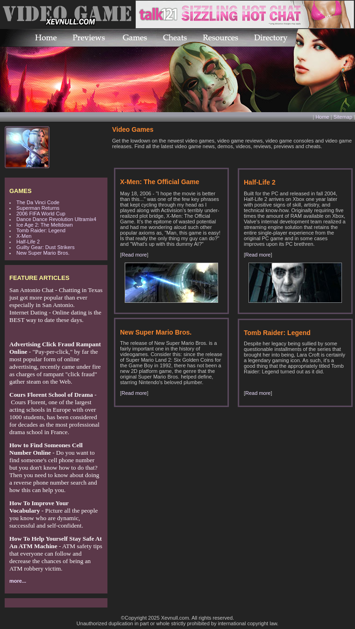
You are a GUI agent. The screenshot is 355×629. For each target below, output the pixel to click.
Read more (134, 254)
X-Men (23, 236)
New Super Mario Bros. (43, 253)
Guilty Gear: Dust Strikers (45, 247)
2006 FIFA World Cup (40, 213)
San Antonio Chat (31, 289)
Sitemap (343, 117)
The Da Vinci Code (37, 202)
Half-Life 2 (28, 241)
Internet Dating (28, 312)
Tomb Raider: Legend (40, 230)
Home (322, 117)
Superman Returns (37, 208)
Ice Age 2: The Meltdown (44, 225)
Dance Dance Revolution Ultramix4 (56, 219)
